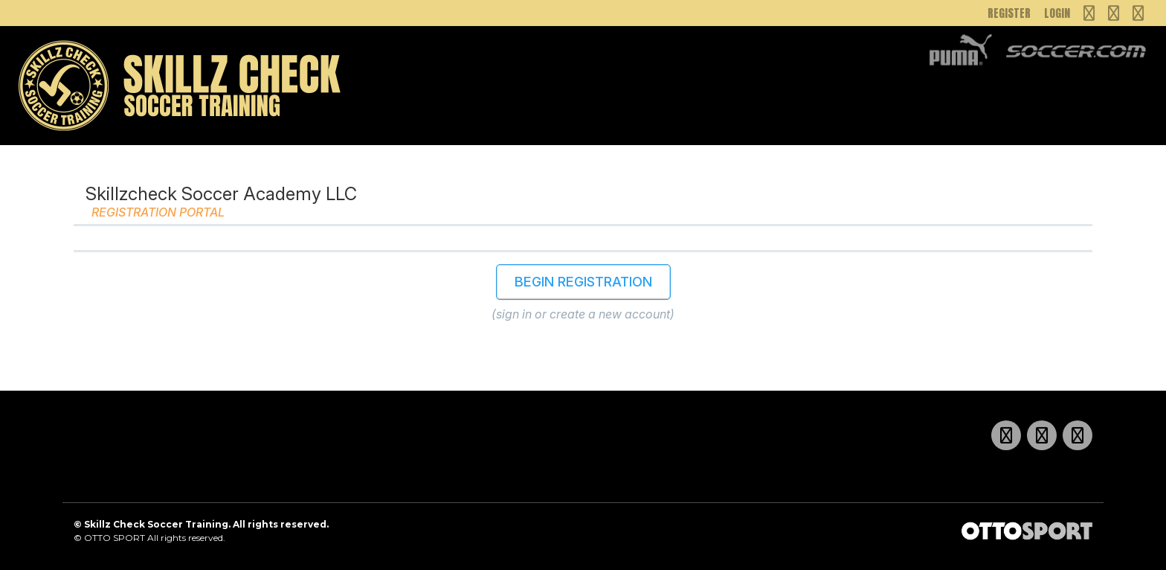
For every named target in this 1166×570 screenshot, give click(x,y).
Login (1057, 13)
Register (1009, 13)
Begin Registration (583, 281)
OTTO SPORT (114, 537)
